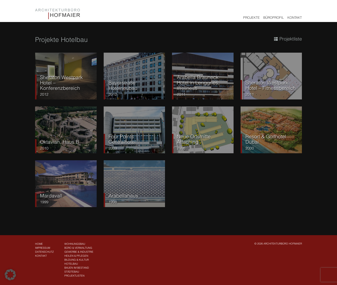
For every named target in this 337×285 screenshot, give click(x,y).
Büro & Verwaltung (78, 247)
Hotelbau (71, 263)
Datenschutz (44, 251)
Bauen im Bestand (76, 267)
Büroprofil (273, 17)
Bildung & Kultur (76, 259)
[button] (10, 274)
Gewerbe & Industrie (78, 251)
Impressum (42, 247)
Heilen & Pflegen (76, 255)
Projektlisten (74, 275)
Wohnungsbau (74, 243)
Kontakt (294, 17)
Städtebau (71, 271)
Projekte (251, 17)
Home (39, 243)
